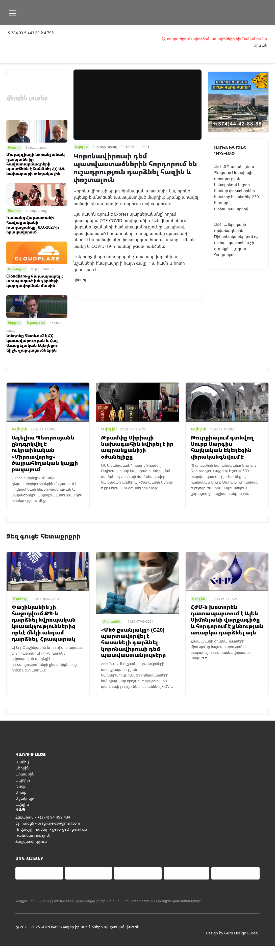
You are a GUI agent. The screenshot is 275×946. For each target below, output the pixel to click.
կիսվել (79, 279)
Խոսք (20, 786)
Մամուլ (22, 761)
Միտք (20, 792)
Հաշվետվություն (31, 841)
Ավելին (22, 804)
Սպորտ (14, 210)
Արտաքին (17, 269)
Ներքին (14, 147)
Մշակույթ (24, 798)
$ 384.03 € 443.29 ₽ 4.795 (31, 32)
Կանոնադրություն (32, 835)
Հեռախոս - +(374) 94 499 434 (42, 817)
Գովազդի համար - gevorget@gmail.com (52, 829)
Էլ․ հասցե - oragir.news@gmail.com (47, 823)
